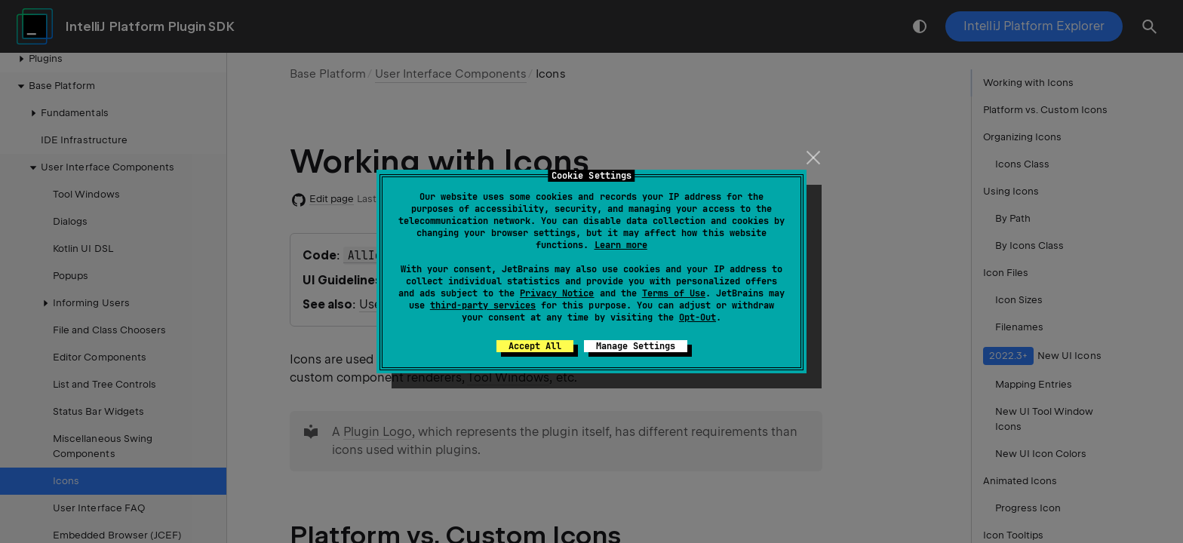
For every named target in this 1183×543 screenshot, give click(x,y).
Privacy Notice (557, 293)
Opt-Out (697, 317)
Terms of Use (673, 293)
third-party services (483, 305)
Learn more (621, 245)
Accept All (535, 346)
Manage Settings (635, 346)
